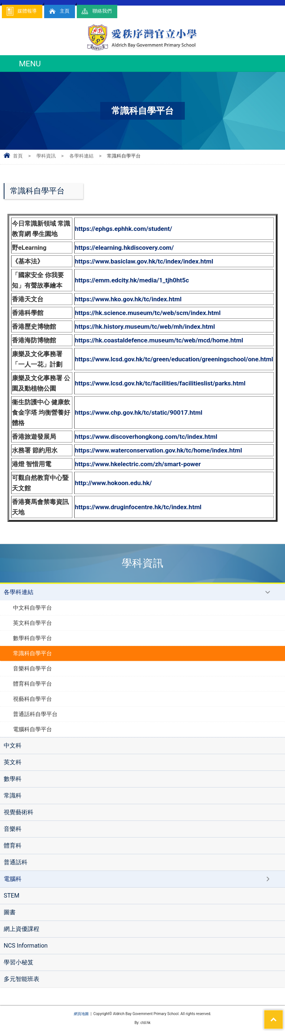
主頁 (58, 11)
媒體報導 (21, 11)
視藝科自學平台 (32, 699)
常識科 (13, 795)
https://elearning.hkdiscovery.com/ (124, 247)
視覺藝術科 (18, 812)
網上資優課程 (21, 928)
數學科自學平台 (32, 638)
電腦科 (13, 878)
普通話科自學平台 (35, 714)
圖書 (10, 912)
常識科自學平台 (32, 653)
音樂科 (13, 828)
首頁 (18, 156)
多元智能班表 (21, 978)
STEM (11, 895)
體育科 (13, 845)
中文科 (13, 745)
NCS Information (26, 945)
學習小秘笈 (18, 962)
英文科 (13, 762)
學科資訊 (46, 156)
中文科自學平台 (32, 607)
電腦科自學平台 (32, 729)
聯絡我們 (96, 11)
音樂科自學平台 (32, 668)
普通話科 (15, 862)
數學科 (13, 778)
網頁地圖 (81, 1014)
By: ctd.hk (142, 1023)
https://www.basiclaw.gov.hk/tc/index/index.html (144, 261)
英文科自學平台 (32, 623)
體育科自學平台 (32, 683)
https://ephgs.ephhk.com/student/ (123, 228)
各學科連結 (81, 156)
